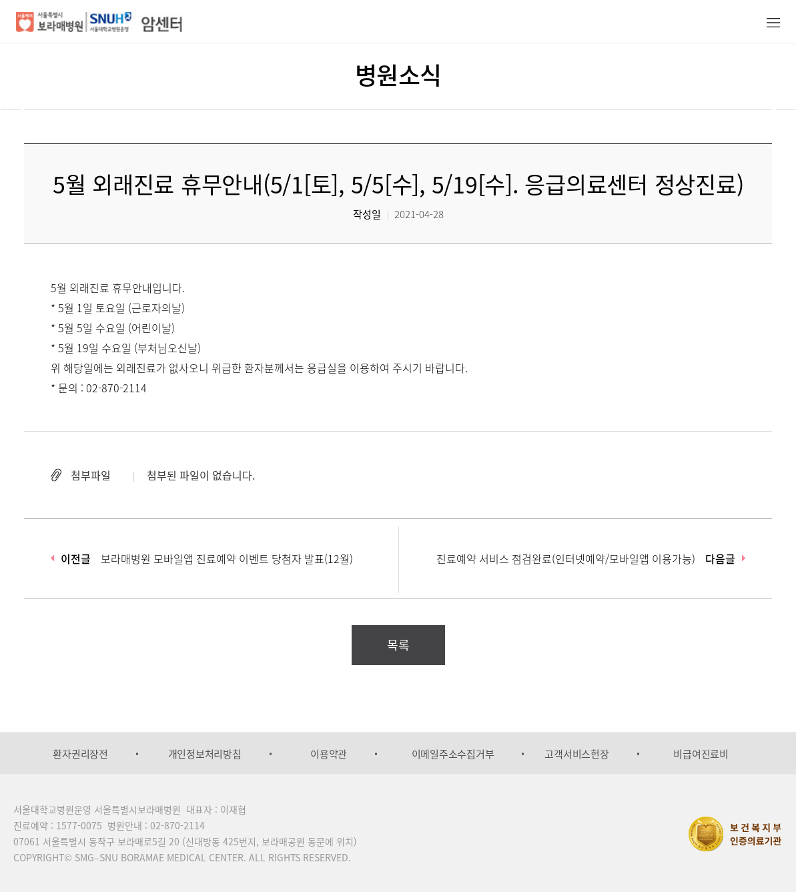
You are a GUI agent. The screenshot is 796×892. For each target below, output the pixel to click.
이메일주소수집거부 (453, 754)
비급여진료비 (701, 754)
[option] (80, 754)
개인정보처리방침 (205, 754)
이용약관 (328, 754)
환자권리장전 (80, 754)
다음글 (720, 558)
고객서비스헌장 (576, 754)
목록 (398, 645)
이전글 (76, 558)
